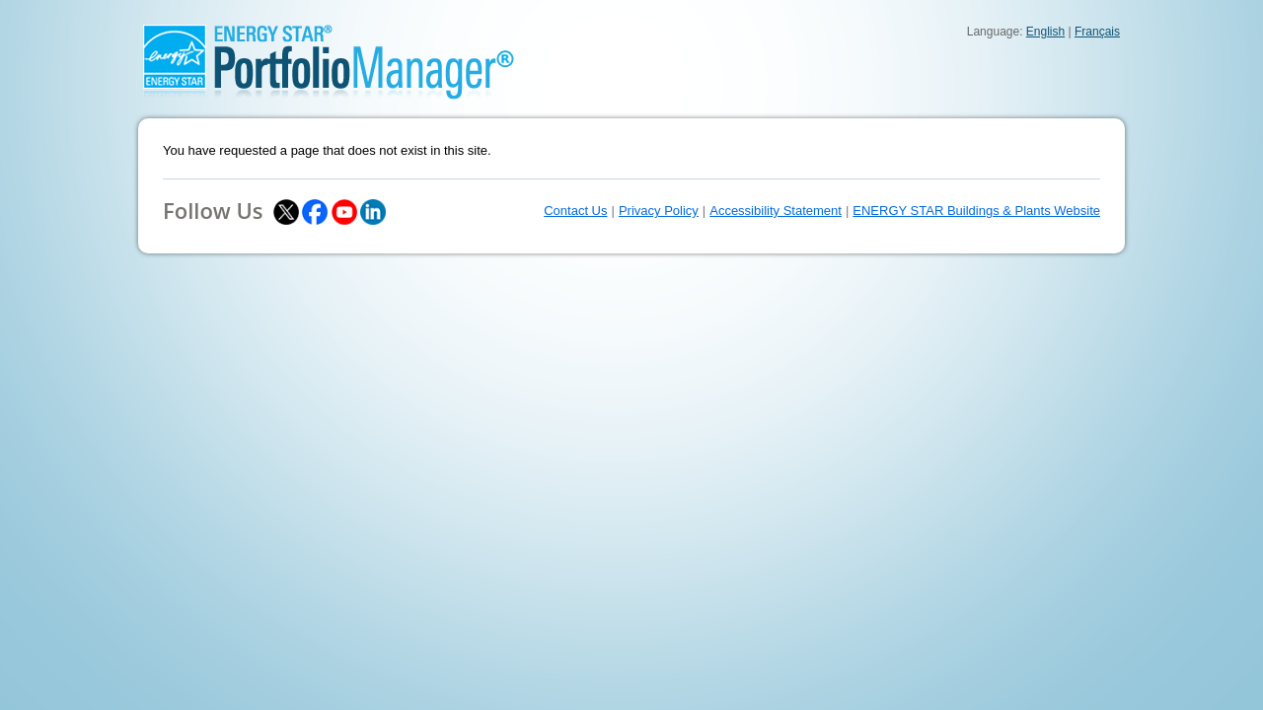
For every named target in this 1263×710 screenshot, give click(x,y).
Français (1097, 31)
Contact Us (575, 210)
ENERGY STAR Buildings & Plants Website (976, 210)
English (1045, 31)
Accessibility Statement (775, 210)
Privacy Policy (659, 210)
